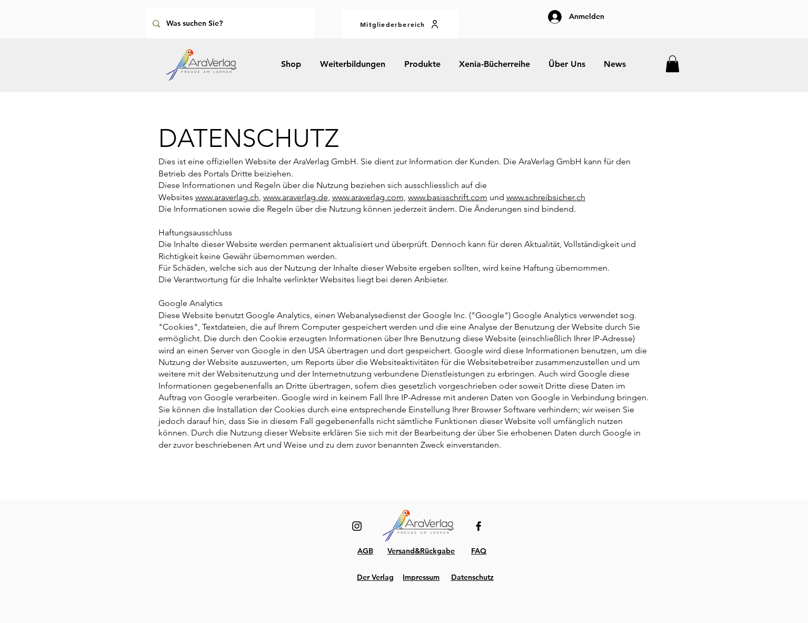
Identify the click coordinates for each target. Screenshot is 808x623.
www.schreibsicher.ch (545, 197)
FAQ (478, 551)
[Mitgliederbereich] (400, 24)
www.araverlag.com (368, 197)
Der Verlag (375, 577)
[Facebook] (478, 526)
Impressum (421, 577)
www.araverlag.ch (227, 197)
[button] (672, 63)
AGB (365, 551)
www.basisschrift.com (447, 197)
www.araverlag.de (295, 197)
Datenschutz (472, 577)
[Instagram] (357, 526)
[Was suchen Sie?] (229, 23)
